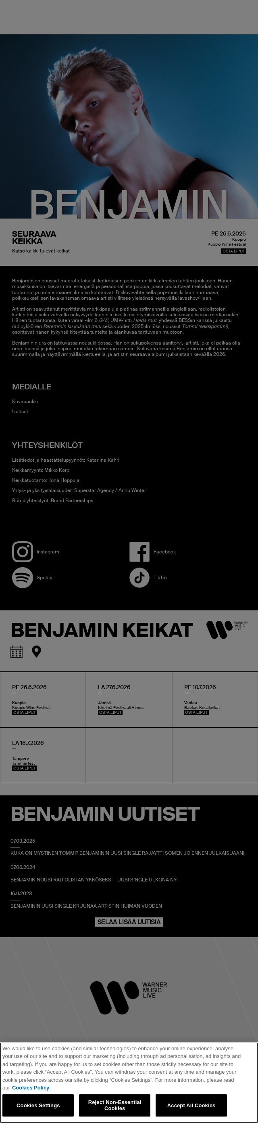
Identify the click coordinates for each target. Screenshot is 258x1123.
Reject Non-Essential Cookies (114, 1105)
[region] (129, 1082)
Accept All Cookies (191, 1105)
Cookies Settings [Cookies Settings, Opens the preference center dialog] (38, 1105)
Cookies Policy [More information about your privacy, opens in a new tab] (30, 1088)
